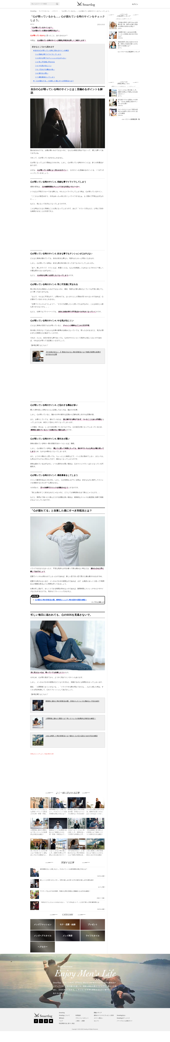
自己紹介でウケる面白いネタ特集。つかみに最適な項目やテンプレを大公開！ (128, 101)
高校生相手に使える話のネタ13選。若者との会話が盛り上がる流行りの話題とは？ (128, 44)
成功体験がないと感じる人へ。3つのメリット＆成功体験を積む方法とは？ (63, 869)
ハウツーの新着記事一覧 (131, 119)
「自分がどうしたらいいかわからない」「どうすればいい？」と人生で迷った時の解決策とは (69, 902)
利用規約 (78, 1015)
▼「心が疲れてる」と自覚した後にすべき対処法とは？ (53, 81)
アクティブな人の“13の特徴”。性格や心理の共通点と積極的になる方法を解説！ (65, 891)
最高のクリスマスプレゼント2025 (104, 1015)
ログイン (135, 4)
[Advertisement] (48, 771)
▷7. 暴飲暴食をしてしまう (45, 77)
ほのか (32, 24)
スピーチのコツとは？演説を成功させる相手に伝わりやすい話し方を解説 (128, 111)
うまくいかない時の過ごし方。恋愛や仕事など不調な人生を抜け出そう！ (128, 92)
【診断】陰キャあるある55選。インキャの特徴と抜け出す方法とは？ (128, 34)
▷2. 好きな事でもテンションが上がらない (50, 58)
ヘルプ (61, 1021)
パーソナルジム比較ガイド (124, 1021)
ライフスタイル (44, 11)
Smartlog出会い (121, 1015)
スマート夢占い (98, 1018)
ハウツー (55, 11)
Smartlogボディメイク (123, 1018)
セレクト (96, 1021)
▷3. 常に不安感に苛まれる (45, 62)
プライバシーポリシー (82, 1018)
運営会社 (61, 1018)
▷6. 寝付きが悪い (41, 73)
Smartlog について (64, 1015)
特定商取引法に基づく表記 (67, 1023)
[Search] (57, 4)
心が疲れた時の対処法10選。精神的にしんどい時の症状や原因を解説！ (61, 600)
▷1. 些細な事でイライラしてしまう (48, 54)
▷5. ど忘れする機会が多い (45, 69)
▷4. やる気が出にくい (43, 66)
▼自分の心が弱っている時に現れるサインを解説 (51, 50)
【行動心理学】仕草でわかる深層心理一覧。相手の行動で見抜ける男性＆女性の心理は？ (128, 24)
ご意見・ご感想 (80, 1021)
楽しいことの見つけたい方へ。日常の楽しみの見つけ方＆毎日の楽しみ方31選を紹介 (67, 880)
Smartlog (33, 11)
